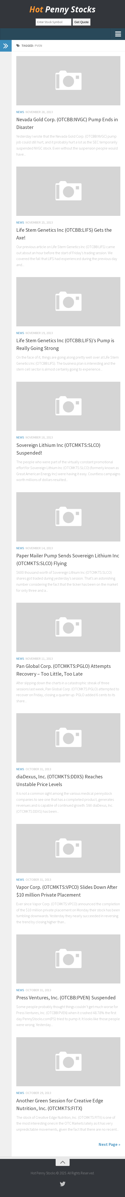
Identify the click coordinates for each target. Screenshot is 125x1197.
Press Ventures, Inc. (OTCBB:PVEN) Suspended (66, 997)
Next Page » (109, 1144)
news (20, 112)
